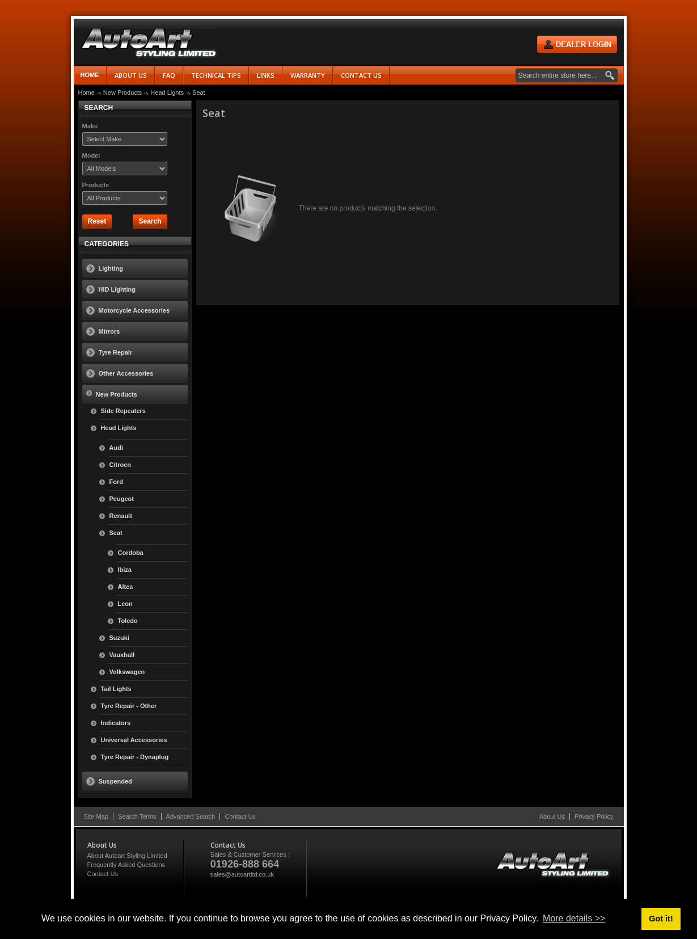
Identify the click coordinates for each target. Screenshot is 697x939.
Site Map (96, 816)
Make (90, 126)
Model (91, 155)
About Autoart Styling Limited (127, 855)
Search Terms (137, 816)
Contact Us (240, 816)
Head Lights (167, 92)
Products (95, 185)
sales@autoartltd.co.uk (242, 874)
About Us (552, 816)
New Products (122, 92)
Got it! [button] (661, 918)
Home (90, 74)
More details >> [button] (574, 918)
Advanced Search (191, 816)
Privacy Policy (594, 816)
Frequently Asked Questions (126, 864)
